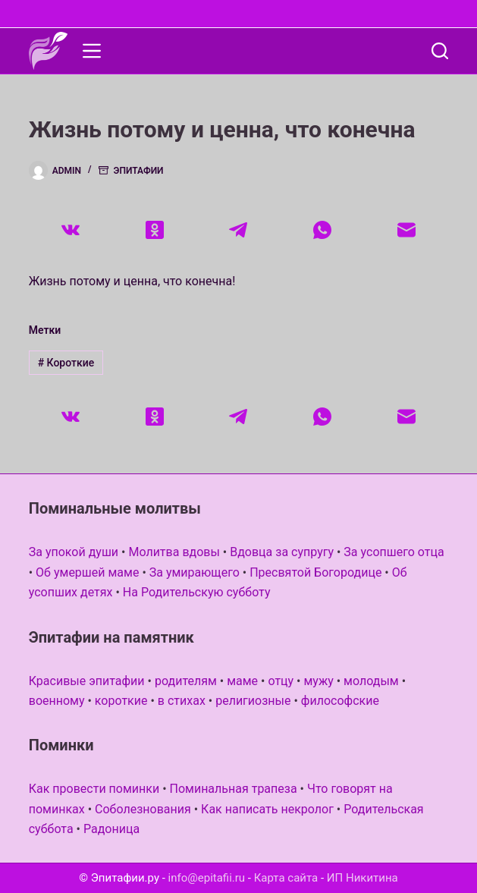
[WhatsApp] (323, 230)
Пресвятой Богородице (315, 572)
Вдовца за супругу (282, 552)
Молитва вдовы (173, 552)
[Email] (407, 230)
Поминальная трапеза (233, 788)
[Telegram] (238, 230)
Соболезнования (143, 809)
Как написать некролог (267, 809)
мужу (318, 681)
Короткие (66, 363)
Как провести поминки (94, 788)
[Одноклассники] (154, 230)
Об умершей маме (87, 572)
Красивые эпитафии (87, 681)
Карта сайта (286, 878)
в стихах (182, 700)
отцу (280, 681)
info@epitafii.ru (207, 878)
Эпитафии (139, 170)
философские (340, 700)
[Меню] (92, 51)
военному (57, 700)
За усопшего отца (394, 552)
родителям (186, 681)
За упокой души (73, 552)
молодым (371, 681)
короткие (121, 700)
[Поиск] (439, 50)
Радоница (111, 829)
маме (242, 681)
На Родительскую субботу (197, 592)
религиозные (252, 700)
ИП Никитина (362, 878)
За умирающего (194, 572)
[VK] (71, 230)
